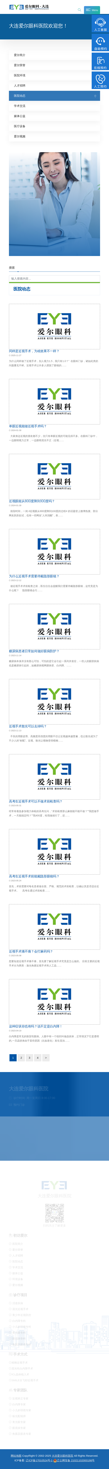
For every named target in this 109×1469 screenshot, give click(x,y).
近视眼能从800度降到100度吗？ (32, 501)
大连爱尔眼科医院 (62, 1455)
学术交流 (19, 105)
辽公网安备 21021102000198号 (74, 1460)
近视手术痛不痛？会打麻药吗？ (31, 951)
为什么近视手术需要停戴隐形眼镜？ (34, 576)
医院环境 (19, 75)
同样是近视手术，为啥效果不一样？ (34, 351)
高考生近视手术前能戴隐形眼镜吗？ (34, 876)
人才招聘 (19, 85)
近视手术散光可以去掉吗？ (28, 726)
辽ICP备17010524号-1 (39, 1460)
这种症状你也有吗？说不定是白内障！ (36, 1026)
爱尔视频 (19, 136)
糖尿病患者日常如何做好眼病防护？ (34, 651)
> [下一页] (46, 1057)
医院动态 (19, 95)
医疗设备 (19, 126)
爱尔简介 (19, 55)
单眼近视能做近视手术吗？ (28, 426)
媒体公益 (19, 116)
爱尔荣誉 (19, 65)
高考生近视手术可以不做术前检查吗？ (36, 801)
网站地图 (16, 1455)
